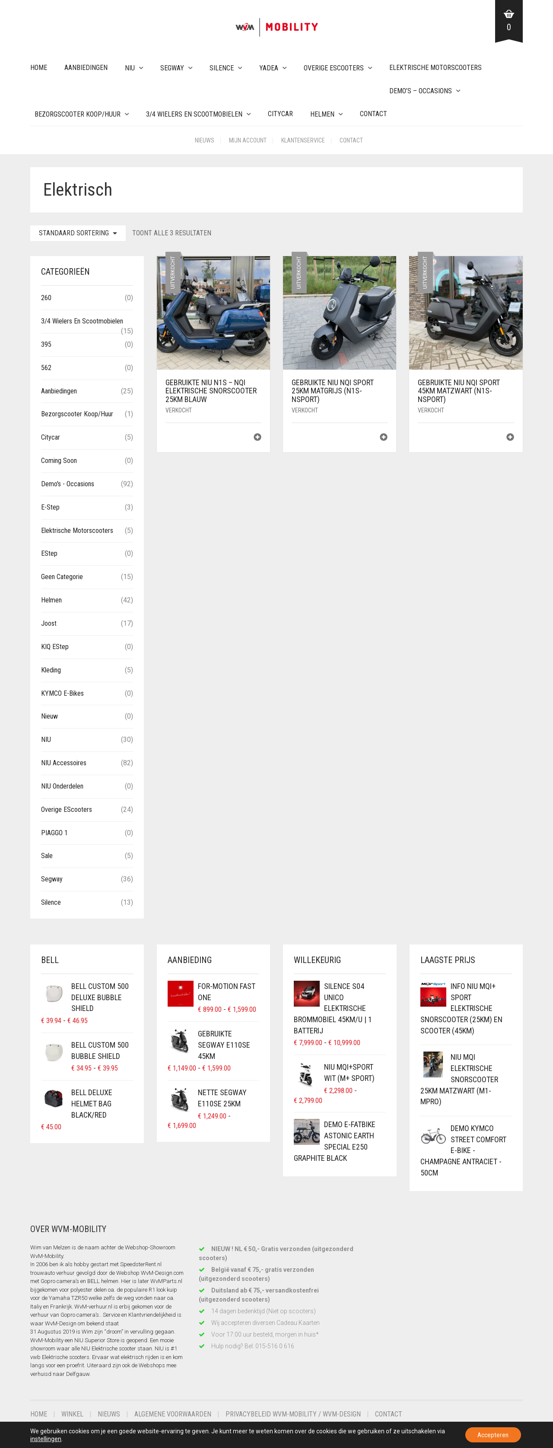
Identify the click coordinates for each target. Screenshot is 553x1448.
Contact (373, 114)
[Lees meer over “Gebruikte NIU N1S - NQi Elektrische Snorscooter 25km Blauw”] (257, 438)
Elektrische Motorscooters (435, 67)
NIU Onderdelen (62, 786)
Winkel (72, 1414)
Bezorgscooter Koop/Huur (78, 114)
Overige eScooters (334, 68)
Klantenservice (303, 140)
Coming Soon (59, 460)
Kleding (51, 670)
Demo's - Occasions (67, 484)
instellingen (54, 1438)
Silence (222, 68)
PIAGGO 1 (54, 833)
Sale (47, 856)
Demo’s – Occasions (420, 91)
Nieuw (49, 716)
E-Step (50, 507)
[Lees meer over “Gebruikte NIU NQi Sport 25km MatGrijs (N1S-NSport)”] (384, 438)
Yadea (268, 68)
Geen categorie (62, 577)
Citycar (280, 114)
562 (46, 368)
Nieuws (204, 140)
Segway (172, 68)
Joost (49, 623)
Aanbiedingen (86, 67)
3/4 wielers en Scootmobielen (194, 114)
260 (46, 298)
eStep (49, 553)
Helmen (322, 114)
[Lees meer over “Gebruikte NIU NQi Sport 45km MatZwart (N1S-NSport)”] (510, 438)
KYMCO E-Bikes (62, 693)
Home (38, 67)
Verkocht (178, 410)
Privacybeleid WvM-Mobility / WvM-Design (293, 1414)
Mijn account (248, 140)
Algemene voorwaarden (172, 1414)
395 (46, 344)
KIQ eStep (55, 647)
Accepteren (492, 1434)
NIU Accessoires (63, 763)
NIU (130, 68)
